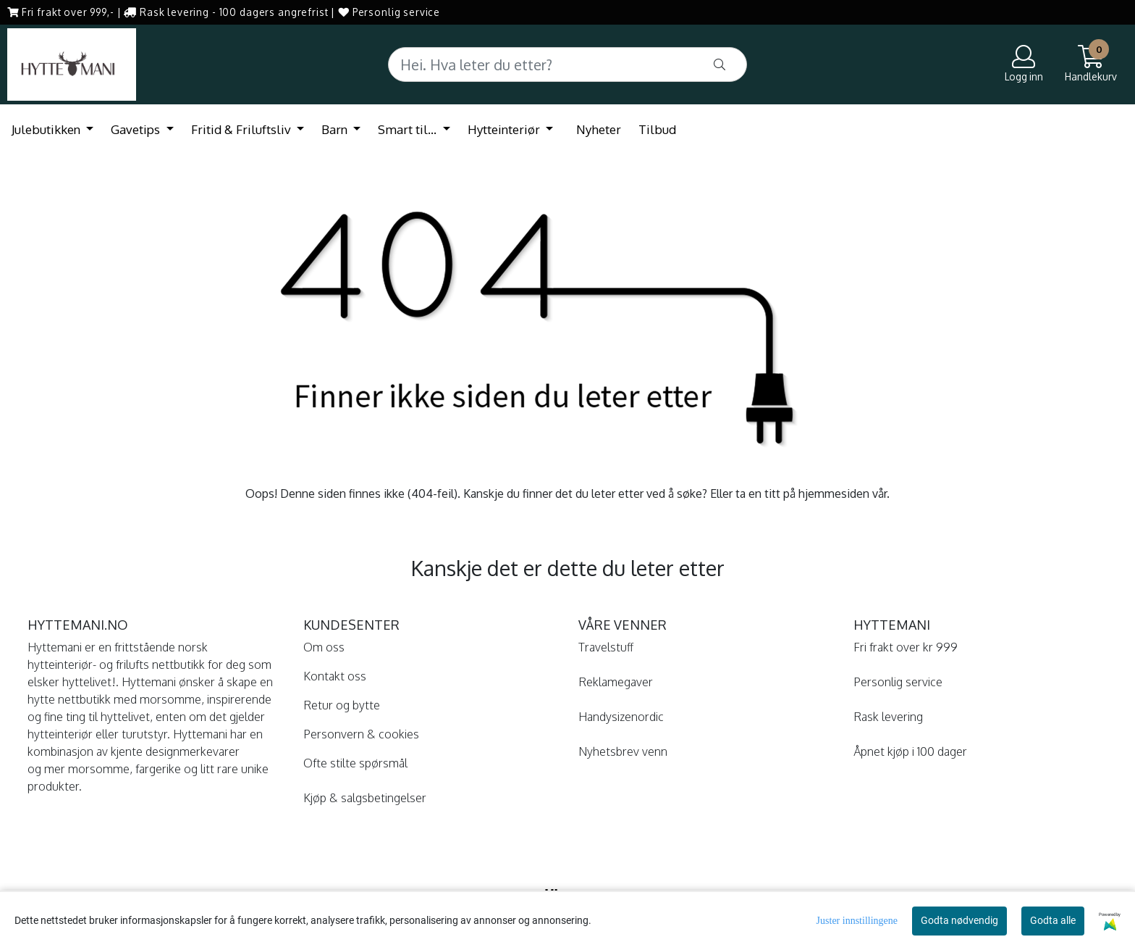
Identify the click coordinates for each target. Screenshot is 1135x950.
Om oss (324, 647)
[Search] (567, 64)
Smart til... (408, 129)
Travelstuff (605, 647)
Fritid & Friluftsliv (242, 129)
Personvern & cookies (361, 734)
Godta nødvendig (959, 920)
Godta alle (1053, 920)
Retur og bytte (341, 705)
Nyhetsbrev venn (622, 751)
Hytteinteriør (505, 129)
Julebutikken (47, 129)
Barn (335, 129)
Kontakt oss (334, 676)
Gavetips (137, 129)
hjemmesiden (833, 493)
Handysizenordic (621, 716)
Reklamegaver (615, 682)
